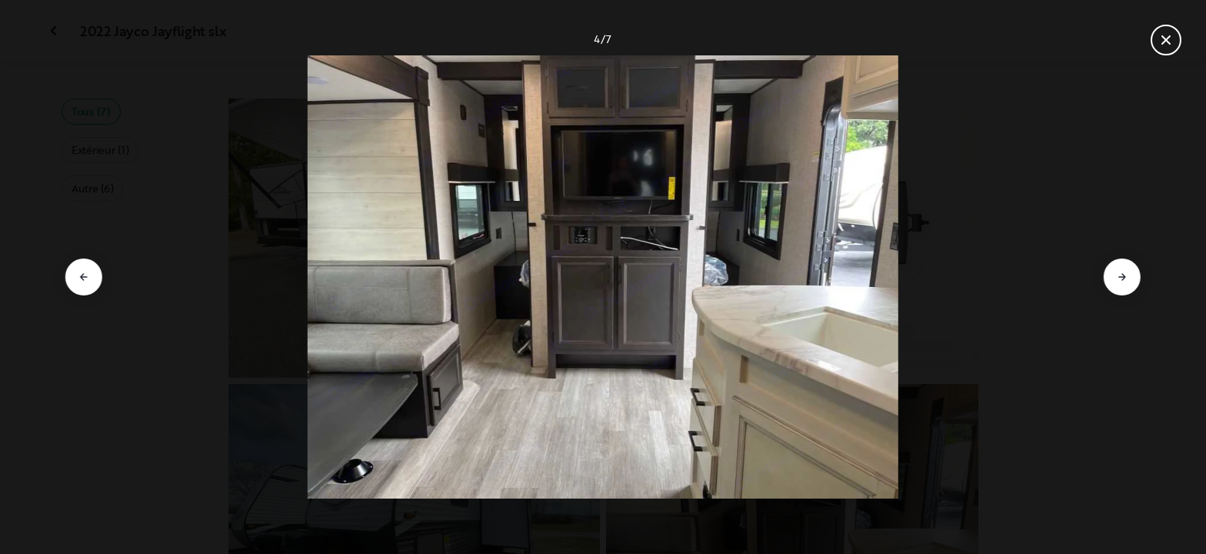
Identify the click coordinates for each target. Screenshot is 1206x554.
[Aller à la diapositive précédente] (83, 277)
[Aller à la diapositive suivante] (1122, 277)
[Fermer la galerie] (1166, 40)
